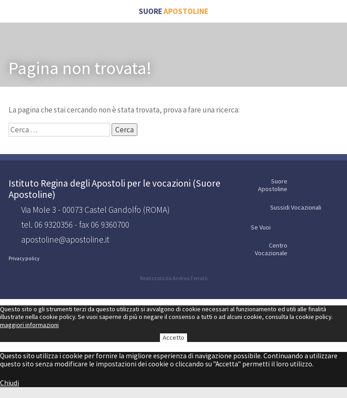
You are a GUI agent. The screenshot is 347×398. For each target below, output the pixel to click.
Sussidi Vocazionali (303, 207)
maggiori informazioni (29, 325)
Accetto (173, 337)
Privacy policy (24, 259)
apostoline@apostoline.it (65, 239)
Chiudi (9, 383)
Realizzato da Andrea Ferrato (173, 278)
